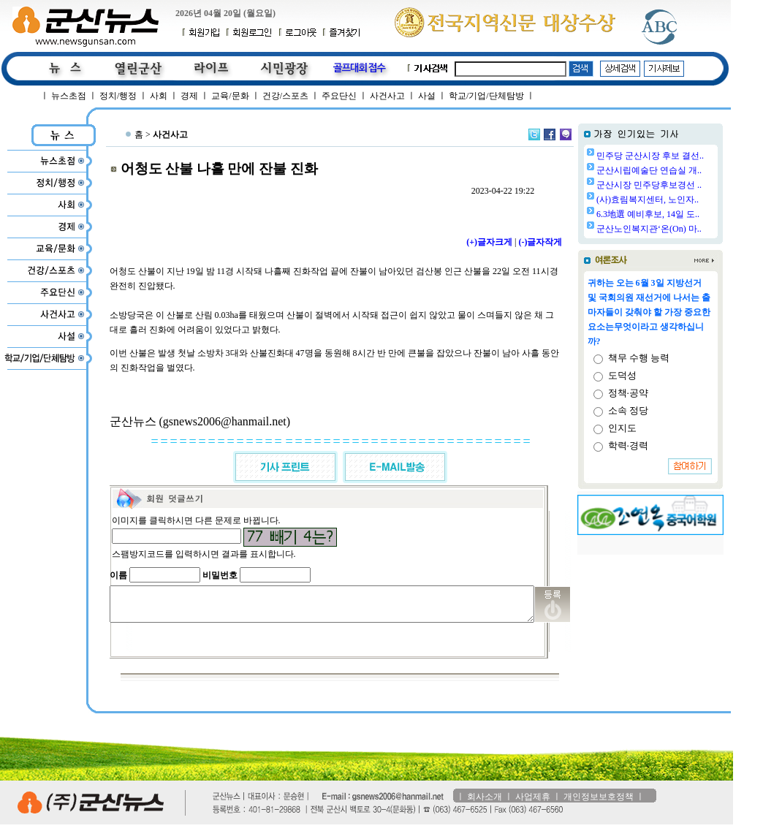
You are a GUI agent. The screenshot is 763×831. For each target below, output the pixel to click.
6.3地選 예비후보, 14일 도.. (685, 214)
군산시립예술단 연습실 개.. (686, 170)
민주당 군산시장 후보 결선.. (687, 156)
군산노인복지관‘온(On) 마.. (686, 229)
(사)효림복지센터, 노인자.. (685, 199)
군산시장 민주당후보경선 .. (686, 185)
